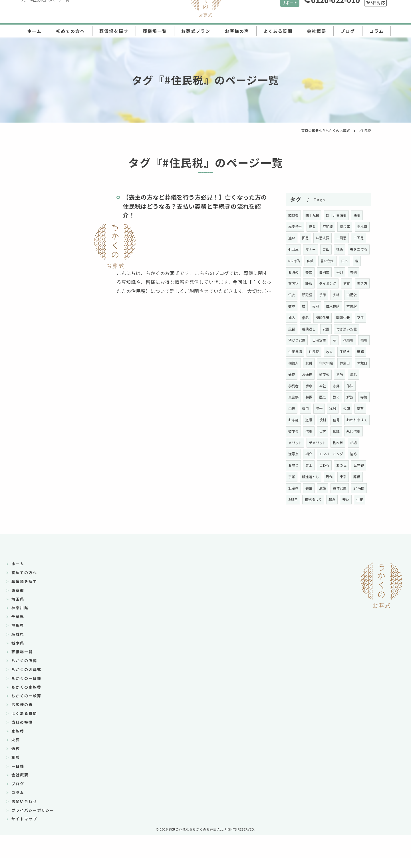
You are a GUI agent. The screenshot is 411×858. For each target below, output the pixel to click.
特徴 (322, 408)
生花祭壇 (309, 362)
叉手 (333, 328)
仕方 (291, 453)
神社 (336, 396)
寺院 (305, 419)
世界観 (342, 488)
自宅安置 (320, 351)
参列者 (307, 396)
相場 (333, 465)
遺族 (305, 510)
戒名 (330, 317)
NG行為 (319, 260)
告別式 (349, 272)
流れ (291, 396)
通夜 (309, 385)
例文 (291, 294)
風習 (347, 328)
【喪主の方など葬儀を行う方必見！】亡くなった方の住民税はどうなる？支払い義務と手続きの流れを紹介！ (195, 206)
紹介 (291, 476)
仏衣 (322, 294)
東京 (330, 499)
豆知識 (328, 226)
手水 (322, 396)
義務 (291, 374)
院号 (347, 419)
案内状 (321, 283)
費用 (333, 419)
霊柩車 (293, 237)
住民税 (328, 362)
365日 (359, 510)
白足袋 (307, 306)
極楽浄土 (295, 226)
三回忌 (293, 249)
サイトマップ (24, 841)
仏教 (334, 260)
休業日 (359, 374)
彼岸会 (335, 442)
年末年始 (340, 374)
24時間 (342, 510)
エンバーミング (314, 476)
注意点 (349, 465)
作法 (291, 408)
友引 (322, 374)
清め (336, 476)
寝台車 (345, 226)
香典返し (295, 340)
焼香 (312, 226)
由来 (319, 419)
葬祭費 (293, 215)
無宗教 (359, 499)
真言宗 (307, 408)
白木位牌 (295, 317)
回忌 (322, 237)
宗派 (357, 488)
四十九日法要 (337, 215)
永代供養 (323, 453)
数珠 (322, 306)
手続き (359, 362)
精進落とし (297, 499)
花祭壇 (349, 351)
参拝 (350, 396)
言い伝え (352, 260)
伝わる (307, 488)
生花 (343, 522)
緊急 (316, 522)
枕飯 (357, 249)
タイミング (356, 283)
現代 (316, 499)
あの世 (324, 488)
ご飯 (343, 249)
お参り (352, 476)
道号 (336, 431)
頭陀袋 (338, 294)
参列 (305, 283)
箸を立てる (297, 260)
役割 (350, 431)
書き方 (307, 294)
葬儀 (343, 499)
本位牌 (314, 317)
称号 (361, 419)
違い (309, 237)
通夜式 (342, 385)
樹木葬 (318, 465)
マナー (328, 249)
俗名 (343, 317)
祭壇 (291, 362)
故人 (343, 362)
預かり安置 (297, 351)
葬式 (333, 272)
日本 (291, 272)
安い (330, 522)
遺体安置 (323, 510)
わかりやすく (312, 442)
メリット (344, 453)
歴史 (336, 408)
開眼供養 (316, 328)
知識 (305, 453)
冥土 (291, 488)
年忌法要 (340, 237)
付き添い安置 (333, 340)
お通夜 (324, 385)
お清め (318, 272)
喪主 (291, 510)
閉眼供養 (295, 328)
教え (350, 408)
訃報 (336, 283)
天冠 (347, 306)
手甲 (354, 294)
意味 (357, 385)
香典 (291, 283)
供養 (350, 442)
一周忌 (359, 237)
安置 (312, 340)
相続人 (307, 374)
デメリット (297, 465)
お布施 (321, 431)
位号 (291, 442)
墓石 (305, 431)
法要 (357, 215)
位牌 (291, 431)
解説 (291, 419)
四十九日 (313, 215)
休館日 (293, 385)
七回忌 (311, 249)
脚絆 (291, 306)
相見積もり (297, 522)
